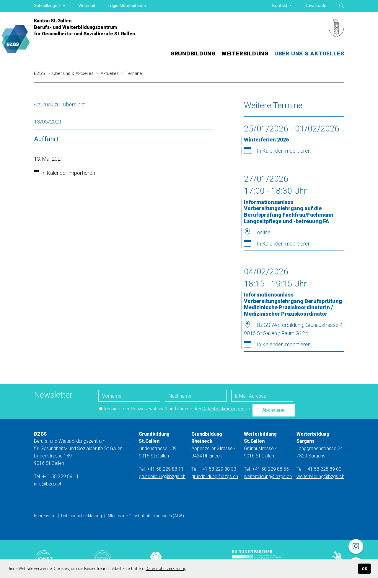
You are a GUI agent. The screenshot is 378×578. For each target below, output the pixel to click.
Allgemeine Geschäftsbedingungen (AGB (145, 515)
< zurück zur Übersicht (59, 104)
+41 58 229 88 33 (218, 469)
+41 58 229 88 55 (270, 469)
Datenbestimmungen (223, 408)
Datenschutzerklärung (81, 515)
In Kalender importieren (68, 173)
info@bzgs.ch (48, 484)
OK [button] (364, 569)
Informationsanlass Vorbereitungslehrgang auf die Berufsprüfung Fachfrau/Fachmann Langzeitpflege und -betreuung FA (288, 211)
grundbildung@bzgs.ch (162, 476)
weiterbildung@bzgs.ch (268, 476)
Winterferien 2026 (266, 139)
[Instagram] (355, 546)
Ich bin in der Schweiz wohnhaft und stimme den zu (174, 408)
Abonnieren (274, 410)
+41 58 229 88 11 (60, 476)
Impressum (45, 515)
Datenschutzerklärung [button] (166, 568)
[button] (50, 5)
